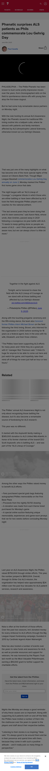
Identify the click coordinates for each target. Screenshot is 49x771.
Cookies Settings (16, 767)
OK (32, 767)
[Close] (45, 756)
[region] (24, 762)
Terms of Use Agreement (25, 762)
